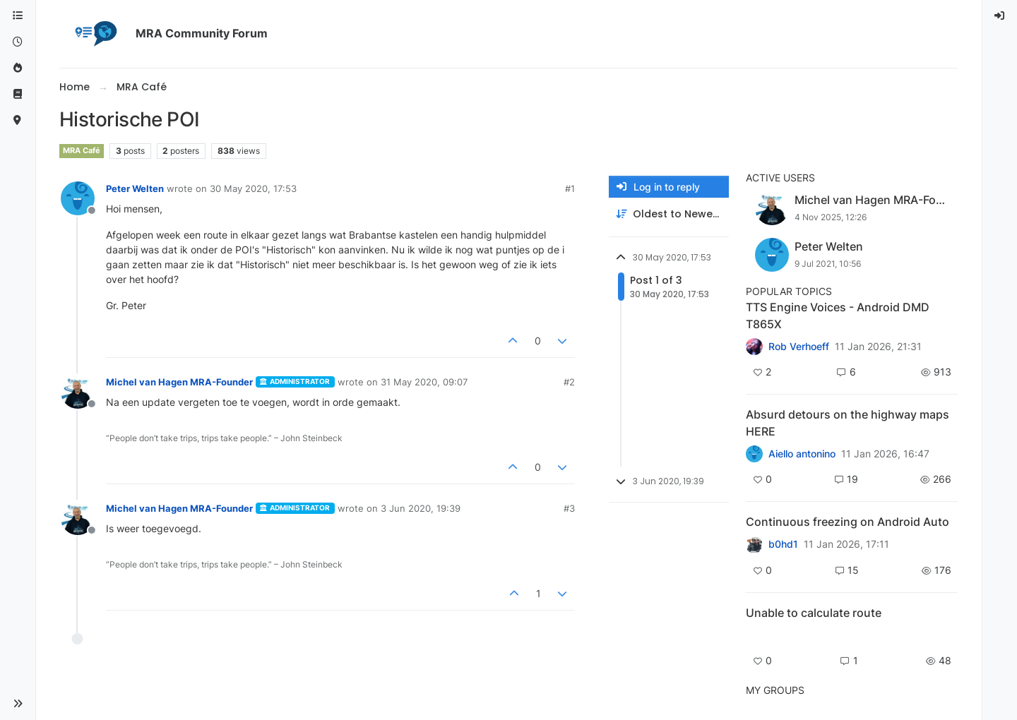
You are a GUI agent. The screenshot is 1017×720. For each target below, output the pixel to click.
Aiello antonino (801, 454)
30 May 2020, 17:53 (253, 188)
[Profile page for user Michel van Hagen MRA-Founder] (78, 392)
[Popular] (18, 68)
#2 (569, 382)
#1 (570, 188)
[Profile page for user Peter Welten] (78, 198)
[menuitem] (1000, 16)
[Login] (1000, 16)
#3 (569, 508)
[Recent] (18, 42)
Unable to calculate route (813, 613)
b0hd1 (783, 544)
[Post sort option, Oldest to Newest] (669, 214)
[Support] (18, 94)
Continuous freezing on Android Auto (847, 522)
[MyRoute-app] (18, 120)
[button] (18, 703)
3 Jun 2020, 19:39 (420, 508)
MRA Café (81, 150)
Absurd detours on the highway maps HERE (847, 422)
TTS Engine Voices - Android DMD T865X (837, 315)
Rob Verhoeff (798, 347)
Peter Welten (135, 188)
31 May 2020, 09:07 (424, 382)
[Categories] (18, 16)
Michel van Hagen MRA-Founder (179, 382)
